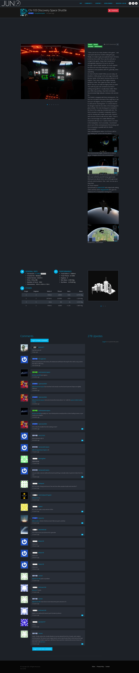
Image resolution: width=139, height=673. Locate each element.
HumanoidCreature (43, 447)
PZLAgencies (42, 359)
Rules (93, 666)
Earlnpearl (41, 483)
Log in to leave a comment (39, 340)
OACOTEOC (41, 435)
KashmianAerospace (44, 372)
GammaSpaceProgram (45, 495)
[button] (47, 104)
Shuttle (95, 44)
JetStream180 (42, 587)
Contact (108, 666)
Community (88, 3)
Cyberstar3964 (42, 384)
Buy (81, 3)
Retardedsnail (42, 529)
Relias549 (41, 541)
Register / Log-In (121, 3)
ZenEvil (40, 576)
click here (42, 642)
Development (108, 3)
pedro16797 (101, 187)
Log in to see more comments (42, 649)
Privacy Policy (100, 666)
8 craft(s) (37, 273)
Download (113, 10)
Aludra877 (41, 347)
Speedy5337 (41, 622)
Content (98, 3)
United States (98, 46)
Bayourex (41, 518)
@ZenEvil (34, 590)
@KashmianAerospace (38, 386)
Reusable (90, 46)
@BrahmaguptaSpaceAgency (40, 450)
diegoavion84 (105, 189)
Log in (104, 341)
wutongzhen (41, 458)
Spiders (40, 506)
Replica (90, 44)
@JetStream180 (36, 578)
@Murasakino (36, 521)
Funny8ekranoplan (39, 13)
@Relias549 (35, 498)
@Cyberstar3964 (36, 375)
